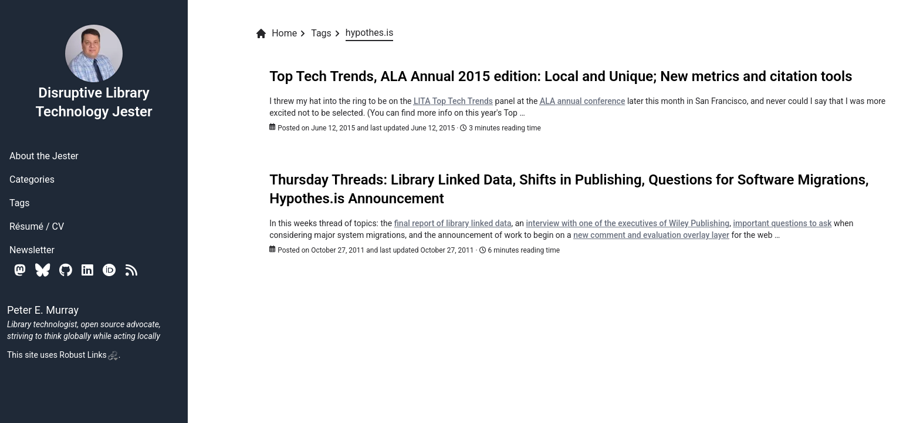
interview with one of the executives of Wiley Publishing (627, 223)
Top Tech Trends (453, 101)
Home (276, 33)
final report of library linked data (453, 223)
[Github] (65, 270)
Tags (19, 203)
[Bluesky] (42, 270)
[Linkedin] (87, 270)
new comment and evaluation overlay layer (651, 235)
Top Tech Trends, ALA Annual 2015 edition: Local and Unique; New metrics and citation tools (560, 76)
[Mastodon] (20, 270)
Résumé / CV (36, 226)
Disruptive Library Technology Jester (93, 72)
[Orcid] (109, 270)
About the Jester (44, 156)
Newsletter (32, 250)
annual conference (582, 101)
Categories (32, 179)
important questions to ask (782, 223)
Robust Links (88, 355)
